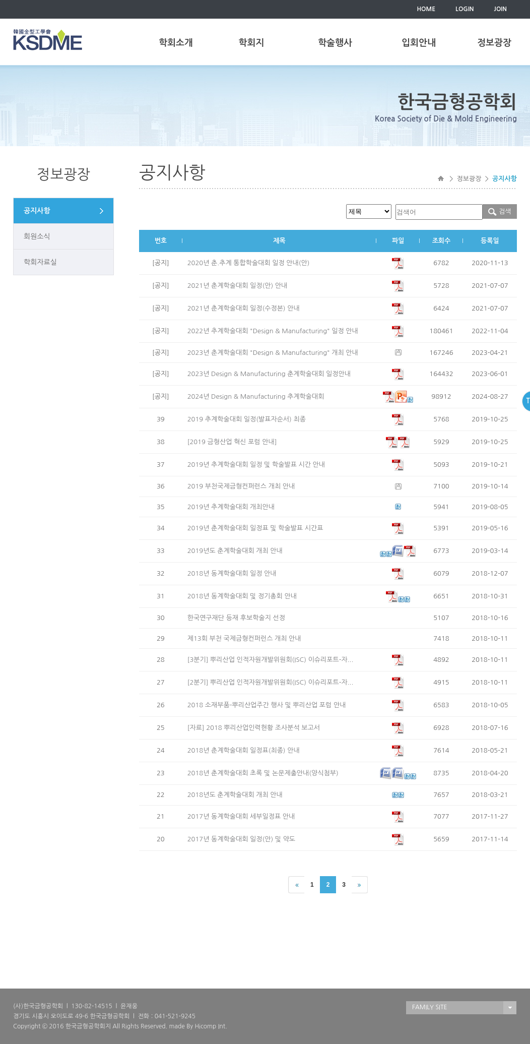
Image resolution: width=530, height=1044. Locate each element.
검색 (499, 211)
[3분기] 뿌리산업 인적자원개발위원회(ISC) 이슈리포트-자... (270, 659)
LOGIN (464, 9)
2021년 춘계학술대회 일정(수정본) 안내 (243, 308)
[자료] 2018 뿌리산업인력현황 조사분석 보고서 (253, 727)
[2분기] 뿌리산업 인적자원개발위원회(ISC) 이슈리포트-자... (270, 682)
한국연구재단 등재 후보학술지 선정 (236, 618)
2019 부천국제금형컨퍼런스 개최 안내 (241, 486)
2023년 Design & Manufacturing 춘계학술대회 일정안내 (269, 374)
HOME (426, 9)
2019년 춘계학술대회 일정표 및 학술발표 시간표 (255, 528)
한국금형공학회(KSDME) (47, 39)
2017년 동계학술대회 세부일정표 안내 (241, 816)
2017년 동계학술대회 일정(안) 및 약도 (241, 839)
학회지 (251, 42)
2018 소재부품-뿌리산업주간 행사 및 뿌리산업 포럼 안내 (266, 705)
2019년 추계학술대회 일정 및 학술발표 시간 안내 (256, 464)
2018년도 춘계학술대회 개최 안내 (235, 794)
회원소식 (37, 236)
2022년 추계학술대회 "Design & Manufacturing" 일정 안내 (272, 331)
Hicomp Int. (210, 1026)
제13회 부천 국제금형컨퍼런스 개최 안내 (244, 638)
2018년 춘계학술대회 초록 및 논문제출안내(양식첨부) (263, 773)
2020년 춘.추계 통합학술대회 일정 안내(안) (248, 263)
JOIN (500, 9)
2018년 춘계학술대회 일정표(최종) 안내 (243, 750)
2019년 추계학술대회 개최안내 (231, 507)
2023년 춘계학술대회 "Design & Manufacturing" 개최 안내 (272, 352)
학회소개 (176, 42)
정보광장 (494, 42)
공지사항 (37, 210)
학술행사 (335, 42)
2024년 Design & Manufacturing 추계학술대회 (255, 396)
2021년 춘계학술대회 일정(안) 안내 (237, 285)
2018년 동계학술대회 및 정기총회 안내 (242, 596)
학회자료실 (40, 262)
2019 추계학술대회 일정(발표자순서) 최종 (246, 419)
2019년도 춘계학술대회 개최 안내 (235, 550)
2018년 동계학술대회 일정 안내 (232, 573)
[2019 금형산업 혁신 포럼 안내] (232, 442)
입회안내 (419, 42)
